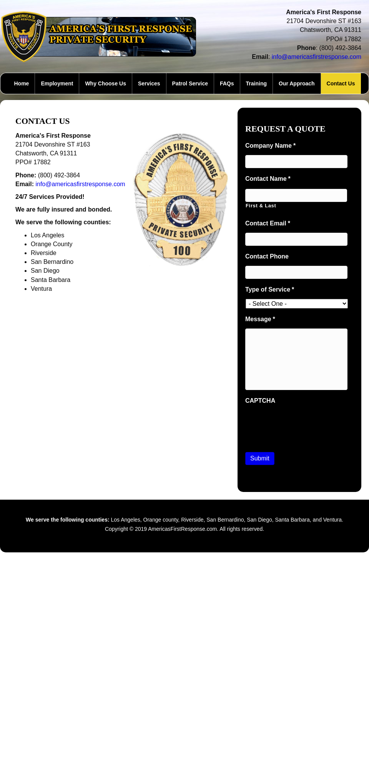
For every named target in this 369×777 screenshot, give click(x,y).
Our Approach (297, 83)
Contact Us (341, 83)
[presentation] (303, 425)
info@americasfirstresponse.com (316, 56)
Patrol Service (190, 83)
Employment (57, 83)
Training (256, 83)
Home (21, 83)
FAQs (227, 83)
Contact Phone (267, 256)
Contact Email (267, 223)
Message (260, 319)
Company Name (270, 145)
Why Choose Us (105, 83)
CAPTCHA (260, 400)
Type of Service (269, 289)
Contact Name (268, 178)
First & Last (261, 205)
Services (149, 83)
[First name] (296, 195)
